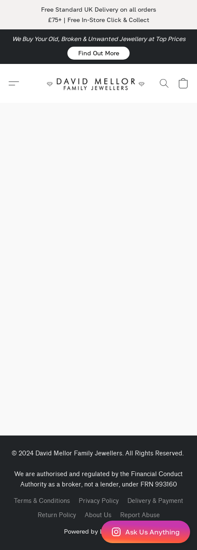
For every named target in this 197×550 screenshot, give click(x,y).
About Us (98, 515)
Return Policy (57, 515)
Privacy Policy (99, 501)
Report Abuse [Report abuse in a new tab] (140, 515)
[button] (98, 53)
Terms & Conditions (42, 501)
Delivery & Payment (155, 501)
